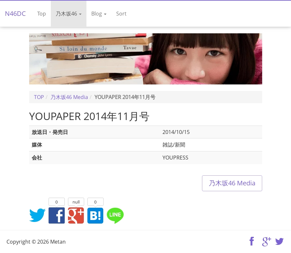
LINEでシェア (115, 215)
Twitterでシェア (37, 215)
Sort (121, 13)
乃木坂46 (69, 13)
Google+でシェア (76, 215)
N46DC (15, 13)
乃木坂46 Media (232, 183)
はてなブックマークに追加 (95, 215)
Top (41, 13)
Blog (98, 13)
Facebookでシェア (57, 215)
